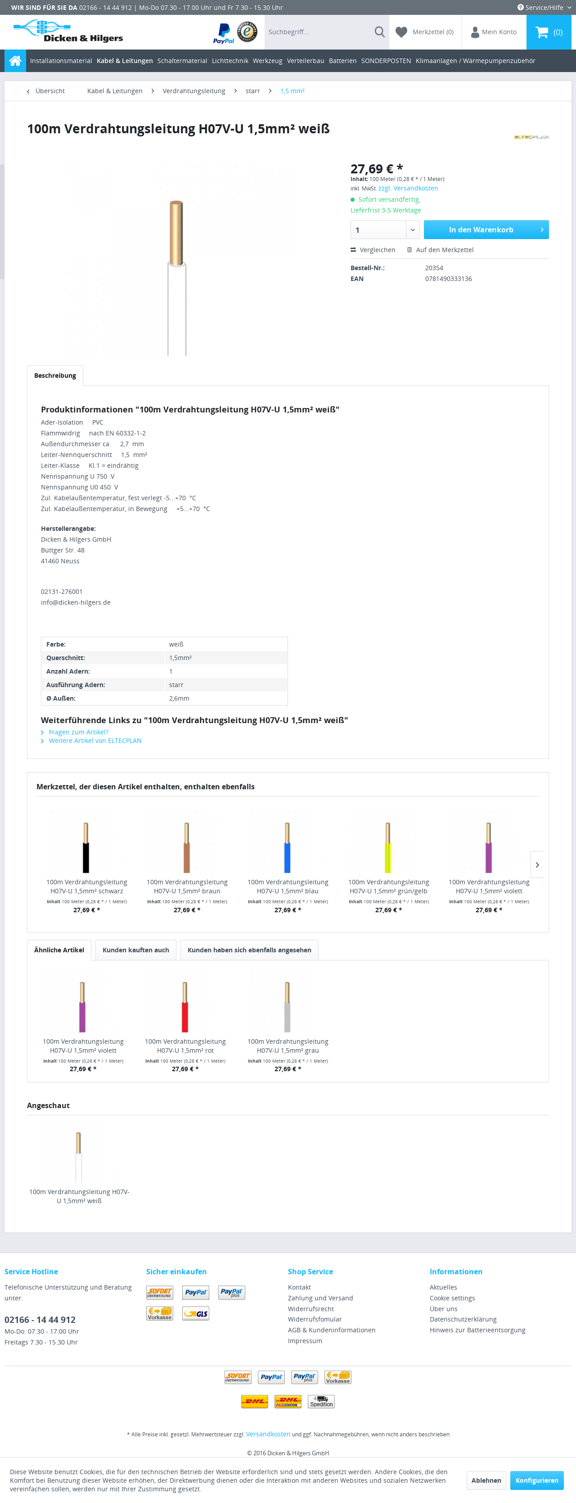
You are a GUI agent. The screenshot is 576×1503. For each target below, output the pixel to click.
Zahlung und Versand (320, 1298)
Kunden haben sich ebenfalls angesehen (249, 950)
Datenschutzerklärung (463, 1319)
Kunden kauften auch (136, 950)
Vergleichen (373, 249)
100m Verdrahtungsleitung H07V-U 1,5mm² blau (288, 886)
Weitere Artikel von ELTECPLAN (91, 740)
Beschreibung (55, 375)
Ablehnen (486, 1480)
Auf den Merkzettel (440, 249)
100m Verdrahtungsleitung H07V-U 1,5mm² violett (489, 886)
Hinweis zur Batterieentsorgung (478, 1330)
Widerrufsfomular (315, 1319)
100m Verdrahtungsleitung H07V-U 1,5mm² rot (185, 1046)
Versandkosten (268, 1434)
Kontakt (299, 1287)
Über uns (444, 1308)
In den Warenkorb (496, 228)
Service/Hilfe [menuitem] (541, 7)
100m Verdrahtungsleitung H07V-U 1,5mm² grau (288, 1046)
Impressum (305, 1340)
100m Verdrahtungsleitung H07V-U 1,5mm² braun (187, 886)
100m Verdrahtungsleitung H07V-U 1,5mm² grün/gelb (388, 886)
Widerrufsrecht (311, 1308)
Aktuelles (443, 1287)
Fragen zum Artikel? (74, 732)
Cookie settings (452, 1298)
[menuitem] (236, 32)
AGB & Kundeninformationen (332, 1330)
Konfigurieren (537, 1480)
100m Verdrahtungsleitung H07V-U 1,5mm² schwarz (86, 886)
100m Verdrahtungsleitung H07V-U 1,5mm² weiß (79, 1196)
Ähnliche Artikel (59, 950)
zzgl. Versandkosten (408, 188)
